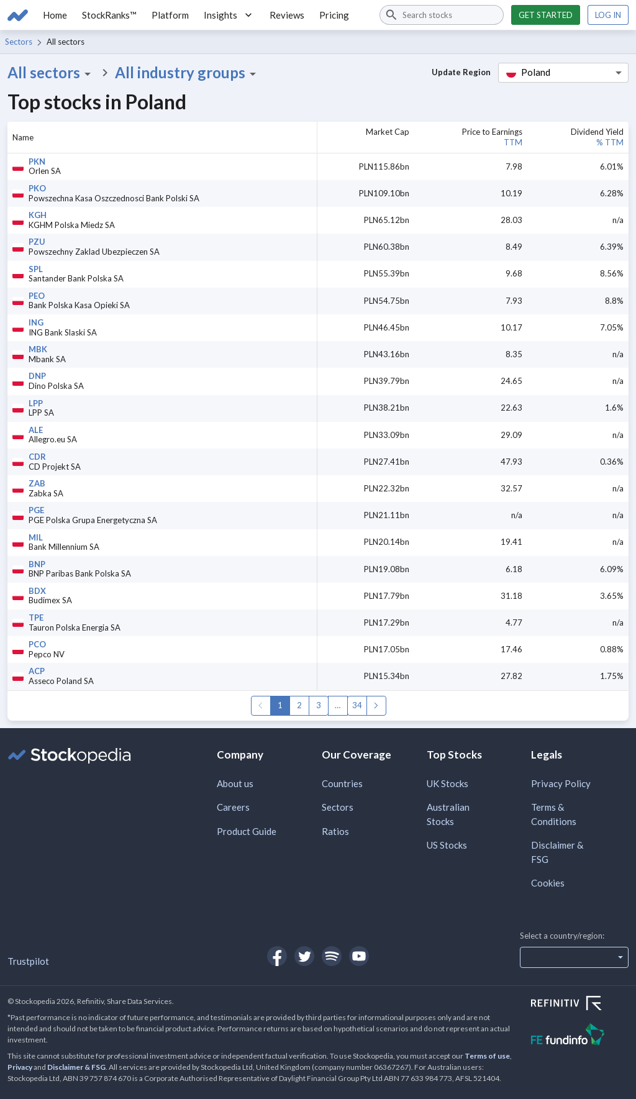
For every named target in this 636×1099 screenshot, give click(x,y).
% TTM (610, 142)
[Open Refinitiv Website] (580, 1004)
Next (376, 706)
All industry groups (187, 72)
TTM (513, 142)
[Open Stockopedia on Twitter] (304, 956)
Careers (233, 807)
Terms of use (487, 1055)
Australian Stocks (448, 814)
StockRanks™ (109, 15)
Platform (170, 15)
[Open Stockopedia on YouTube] (359, 956)
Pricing (334, 15)
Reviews (287, 15)
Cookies (548, 882)
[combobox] (441, 15)
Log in (608, 15)
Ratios (335, 831)
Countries (342, 783)
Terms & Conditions (553, 814)
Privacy (19, 1067)
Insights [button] (229, 15)
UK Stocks (447, 783)
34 (357, 705)
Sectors (18, 42)
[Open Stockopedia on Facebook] (277, 956)
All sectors (51, 72)
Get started (546, 15)
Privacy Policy (561, 783)
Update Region (461, 72)
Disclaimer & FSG (557, 852)
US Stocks (447, 844)
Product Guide (246, 831)
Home (55, 15)
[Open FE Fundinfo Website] (580, 1036)
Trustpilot (28, 961)
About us (235, 783)
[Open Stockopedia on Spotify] (332, 956)
